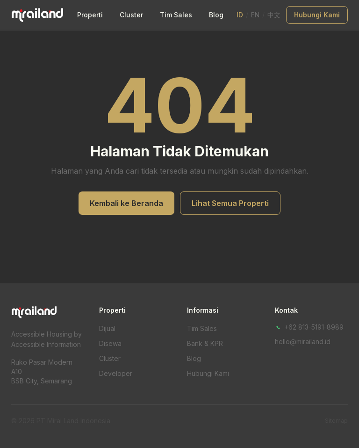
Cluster (131, 15)
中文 (273, 15)
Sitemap (336, 420)
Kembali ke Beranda (126, 203)
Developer (115, 373)
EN (255, 15)
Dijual (107, 328)
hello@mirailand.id (302, 341)
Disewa (110, 343)
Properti (90, 15)
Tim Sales (176, 15)
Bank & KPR (205, 343)
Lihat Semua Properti (230, 203)
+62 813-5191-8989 (309, 327)
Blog (216, 15)
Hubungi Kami (317, 15)
